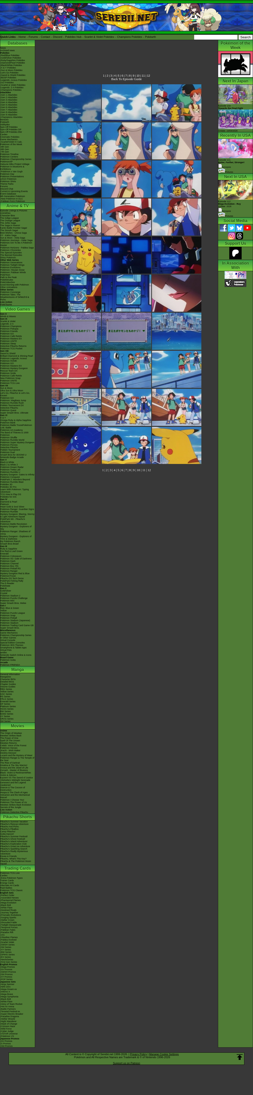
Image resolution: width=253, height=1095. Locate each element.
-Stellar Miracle (7, 1019)
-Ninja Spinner (7, 984)
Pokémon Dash (8, 561)
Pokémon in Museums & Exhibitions (12, 167)
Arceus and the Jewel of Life (14, 767)
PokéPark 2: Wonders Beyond (15, 479)
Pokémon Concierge (10, 292)
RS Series (5, 696)
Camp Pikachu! (7, 831)
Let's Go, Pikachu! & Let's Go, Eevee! (15, 394)
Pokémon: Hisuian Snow (12, 270)
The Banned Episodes (11, 255)
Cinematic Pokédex (10, 137)
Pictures (225, 172)
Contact (45, 36)
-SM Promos (6, 974)
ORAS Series (7, 719)
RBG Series (6, 689)
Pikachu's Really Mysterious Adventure (14, 852)
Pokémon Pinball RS (10, 568)
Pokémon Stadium (9, 623)
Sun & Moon (6, 388)
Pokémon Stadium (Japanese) (15, 620)
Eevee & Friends (8, 856)
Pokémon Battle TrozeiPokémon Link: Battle (16, 426)
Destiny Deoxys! (8, 753)
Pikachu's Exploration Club (13, 844)
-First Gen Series (8, 962)
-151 (2, 935)
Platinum (4, 504)
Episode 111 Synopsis (231, 163)
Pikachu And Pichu (9, 826)
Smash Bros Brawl (9, 544)
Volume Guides (7, 686)
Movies (17, 726)
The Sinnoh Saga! (9, 230)
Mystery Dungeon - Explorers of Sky (16, 527)
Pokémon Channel (9, 563)
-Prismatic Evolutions (10, 915)
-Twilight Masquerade (10, 925)
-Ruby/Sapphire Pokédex (12, 60)
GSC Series (6, 694)
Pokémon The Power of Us (13, 802)
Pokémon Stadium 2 (10, 595)
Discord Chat (6, 189)
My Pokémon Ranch (10, 541)
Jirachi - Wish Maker (10, 750)
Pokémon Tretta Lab (10, 469)
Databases (17, 43)
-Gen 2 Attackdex (8, 97)
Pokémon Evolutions (10, 267)
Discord (57, 36)
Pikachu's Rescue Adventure (14, 824)
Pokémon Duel (7, 452)
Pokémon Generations (11, 262)
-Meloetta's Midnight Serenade (15, 780)
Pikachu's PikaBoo (9, 829)
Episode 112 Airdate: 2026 (229, 204)
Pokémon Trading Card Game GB (17, 625)
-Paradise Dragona (9, 1016)
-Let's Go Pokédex (9, 72)
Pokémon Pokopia (9, 329)
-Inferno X (5, 991)
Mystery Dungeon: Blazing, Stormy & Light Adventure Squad (17, 515)
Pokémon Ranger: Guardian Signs (17, 509)
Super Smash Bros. (10, 628)
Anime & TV (17, 206)
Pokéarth (150, 36)
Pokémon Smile (8, 373)
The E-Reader (7, 583)
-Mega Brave (6, 994)
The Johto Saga (8, 223)
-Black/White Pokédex (11, 65)
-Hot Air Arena (7, 1006)
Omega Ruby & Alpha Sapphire (15, 420)
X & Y (3, 417)
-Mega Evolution (8, 902)
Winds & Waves (8, 316)
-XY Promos (6, 977)
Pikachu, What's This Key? (13, 858)
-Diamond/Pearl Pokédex (12, 63)
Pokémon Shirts (8, 181)
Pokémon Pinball (8, 618)
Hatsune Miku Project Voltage (14, 164)
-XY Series (5, 949)
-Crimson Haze (7, 1026)
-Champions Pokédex (10, 90)
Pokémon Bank (7, 422)
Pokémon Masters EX (11, 338)
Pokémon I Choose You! (12, 800)
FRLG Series (6, 699)
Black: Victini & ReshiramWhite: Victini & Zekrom (15, 773)
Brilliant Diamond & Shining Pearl (16, 356)
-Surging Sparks (8, 917)
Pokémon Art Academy (11, 430)
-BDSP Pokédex (8, 77)
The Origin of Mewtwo (11, 733)
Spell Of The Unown (10, 740)
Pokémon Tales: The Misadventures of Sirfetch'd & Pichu (14, 297)
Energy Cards (7, 883)
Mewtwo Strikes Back (10, 735)
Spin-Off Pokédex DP (10, 129)
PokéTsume (6, 304)
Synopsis (224, 211)
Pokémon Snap (8, 615)
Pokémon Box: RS (9, 566)
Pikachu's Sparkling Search (13, 849)
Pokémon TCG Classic (11, 890)
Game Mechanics (9, 139)
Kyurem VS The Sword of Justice (16, 777)
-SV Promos (6, 969)
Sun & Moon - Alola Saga (12, 238)
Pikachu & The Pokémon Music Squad (15, 862)
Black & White (7, 462)
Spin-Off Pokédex (9, 127)
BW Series (5, 711)
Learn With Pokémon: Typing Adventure (14, 490)
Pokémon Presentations (12, 176)
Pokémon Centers (9, 156)
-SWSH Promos (8, 972)
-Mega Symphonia (9, 996)
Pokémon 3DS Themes (11, 645)
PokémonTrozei (8, 576)
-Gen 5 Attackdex (8, 105)
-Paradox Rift (6, 932)
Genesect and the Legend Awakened (13, 783)
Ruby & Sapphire (8, 549)
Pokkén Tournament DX (12, 405)
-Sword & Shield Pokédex (12, 75)
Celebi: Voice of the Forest (13, 745)
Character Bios (7, 215)
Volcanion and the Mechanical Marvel (15, 796)
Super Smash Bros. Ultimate (14, 413)
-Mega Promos (7, 967)
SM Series (5, 721)
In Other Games (8, 637)
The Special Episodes (11, 252)
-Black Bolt (5, 905)
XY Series (5, 716)
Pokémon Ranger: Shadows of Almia (15, 532)
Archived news (7, 50)
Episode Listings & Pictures (13, 210)
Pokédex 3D (6, 484)
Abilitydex (5, 124)
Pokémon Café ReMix (11, 336)
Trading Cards (17, 868)
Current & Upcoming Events (14, 191)
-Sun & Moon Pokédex (11, 70)
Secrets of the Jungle (10, 807)
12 (148, 75)
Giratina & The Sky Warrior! (13, 765)
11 (143, 75)
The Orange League (10, 220)
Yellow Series (7, 691)
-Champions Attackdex (11, 117)
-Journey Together (9, 912)
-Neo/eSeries (6, 959)
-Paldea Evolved (8, 940)
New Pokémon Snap (10, 378)
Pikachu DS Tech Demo (12, 578)
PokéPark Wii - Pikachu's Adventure (12, 520)
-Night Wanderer (8, 1021)
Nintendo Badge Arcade (12, 457)
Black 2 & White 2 (9, 464)
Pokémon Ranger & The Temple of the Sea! (17, 759)
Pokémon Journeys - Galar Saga (16, 240)
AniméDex (5, 213)
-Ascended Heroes (9, 898)
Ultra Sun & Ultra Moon (11, 390)
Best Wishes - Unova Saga (13, 233)
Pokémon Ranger (9, 571)
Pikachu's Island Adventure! (13, 841)
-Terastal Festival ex (10, 1011)
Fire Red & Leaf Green (11, 551)
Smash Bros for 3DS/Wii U (13, 455)
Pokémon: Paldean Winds (13, 272)
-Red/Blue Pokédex (10, 55)
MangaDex (5, 677)
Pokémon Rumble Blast (11, 482)
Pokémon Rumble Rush (12, 403)
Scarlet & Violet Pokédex (99, 36)
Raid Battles (6, 888)
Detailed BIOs (7, 681)
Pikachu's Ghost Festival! (12, 839)
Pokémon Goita (8, 660)
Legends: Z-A (7, 324)
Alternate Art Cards (9, 885)
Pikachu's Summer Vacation (14, 821)
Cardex (3, 134)
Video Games (17, 309)
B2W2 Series (6, 714)
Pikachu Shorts (17, 817)
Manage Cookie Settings (164, 1054)
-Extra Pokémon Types (11, 878)
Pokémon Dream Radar (12, 467)
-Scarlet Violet (7, 942)
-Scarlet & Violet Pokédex (12, 85)
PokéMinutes (6, 280)
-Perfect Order (7, 895)
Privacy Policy (138, 1054)
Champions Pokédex (129, 36)
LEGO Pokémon (8, 179)
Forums (33, 36)
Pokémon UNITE (8, 341)
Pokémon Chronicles (10, 250)
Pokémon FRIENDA (10, 665)
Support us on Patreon (126, 1063)
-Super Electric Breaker (11, 1014)
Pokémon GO (7, 333)
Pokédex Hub (73, 36)
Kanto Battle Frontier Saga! (13, 228)
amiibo (3, 652)
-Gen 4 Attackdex (8, 102)
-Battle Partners (8, 1009)
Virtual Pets (6, 650)
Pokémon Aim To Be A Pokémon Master (16, 243)
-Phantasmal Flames (10, 900)
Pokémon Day (7, 174)
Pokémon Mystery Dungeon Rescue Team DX (14, 369)
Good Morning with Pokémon (14, 285)
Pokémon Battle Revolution (13, 524)
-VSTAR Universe (9, 1033)
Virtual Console (7, 640)
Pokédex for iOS (8, 497)
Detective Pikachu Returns (13, 346)
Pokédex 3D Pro (8, 487)
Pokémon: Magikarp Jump (13, 400)
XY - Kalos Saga (8, 235)
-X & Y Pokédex (8, 67)
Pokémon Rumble (9, 511)
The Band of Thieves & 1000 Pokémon (14, 433)
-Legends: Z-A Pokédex (11, 87)
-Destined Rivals (8, 910)
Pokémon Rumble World (12, 440)
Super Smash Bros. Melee (13, 603)
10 (138, 75)
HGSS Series (7, 709)
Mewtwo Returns (8, 743)
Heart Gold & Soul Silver (12, 506)
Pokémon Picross (9, 445)
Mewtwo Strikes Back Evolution (15, 805)
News (3, 48)
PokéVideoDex (7, 282)
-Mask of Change (8, 1024)
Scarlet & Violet (7, 321)
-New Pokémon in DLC (11, 198)
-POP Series (6, 979)
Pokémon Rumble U (10, 472)
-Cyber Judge (7, 1031)
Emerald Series (8, 701)
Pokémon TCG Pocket (11, 348)
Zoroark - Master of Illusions (14, 770)
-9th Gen (4, 147)
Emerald (4, 553)
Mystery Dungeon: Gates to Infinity (17, 474)
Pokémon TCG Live (10, 383)
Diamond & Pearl (8, 502)
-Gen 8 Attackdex (8, 112)
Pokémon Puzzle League (12, 613)
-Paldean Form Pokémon (12, 201)
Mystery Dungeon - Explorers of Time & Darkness (16, 537)
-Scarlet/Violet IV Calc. (11, 142)
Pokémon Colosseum (10, 556)
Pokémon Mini (7, 600)
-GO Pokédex (7, 82)
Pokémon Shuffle (8, 437)
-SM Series (5, 947)
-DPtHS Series (7, 954)
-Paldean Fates (7, 930)
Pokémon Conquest (10, 477)
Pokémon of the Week (11, 144)
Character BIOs (8, 679)
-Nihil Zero (5, 987)
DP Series (5, 704)
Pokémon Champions (10, 326)
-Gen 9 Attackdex (8, 114)
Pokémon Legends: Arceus (13, 358)
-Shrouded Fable (8, 922)
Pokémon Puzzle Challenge (14, 598)
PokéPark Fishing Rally (11, 581)
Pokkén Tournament (10, 450)
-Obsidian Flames (9, 937)
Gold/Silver (5, 591)
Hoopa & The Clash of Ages (14, 792)
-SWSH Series (7, 944)
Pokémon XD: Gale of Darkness (16, 558)
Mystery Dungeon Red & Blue (15, 573)
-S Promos (5, 1043)
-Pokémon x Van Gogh (11, 171)
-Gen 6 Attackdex (8, 107)
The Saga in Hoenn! (10, 225)
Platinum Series (8, 706)
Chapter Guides (8, 684)
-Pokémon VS (7, 1036)
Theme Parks (7, 184)
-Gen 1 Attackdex (8, 95)
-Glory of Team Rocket (11, 1004)
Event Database (8, 194)
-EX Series (5, 957)
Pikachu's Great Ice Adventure (15, 846)
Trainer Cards (7, 880)
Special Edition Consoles (12, 642)
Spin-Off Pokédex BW (11, 132)
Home (22, 36)
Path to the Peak (8, 277)
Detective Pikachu (9, 408)
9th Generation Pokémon (12, 196)
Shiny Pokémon (8, 257)
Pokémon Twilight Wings (12, 265)
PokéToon (5, 275)
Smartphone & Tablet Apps (13, 647)
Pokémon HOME (8, 361)
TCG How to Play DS (10, 494)
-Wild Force (6, 1029)
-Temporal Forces (9, 927)
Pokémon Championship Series (15, 159)
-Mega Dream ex (8, 989)
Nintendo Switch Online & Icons (15, 655)
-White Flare (6, 907)
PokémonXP (6, 161)
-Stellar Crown (7, 920)
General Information (10, 674)
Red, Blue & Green (9, 608)
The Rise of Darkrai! (10, 763)
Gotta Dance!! (7, 834)
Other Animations (8, 287)
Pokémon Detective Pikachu (14, 812)
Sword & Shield (8, 353)
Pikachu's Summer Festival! (14, 836)
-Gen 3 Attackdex (8, 100)
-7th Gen (4, 152)
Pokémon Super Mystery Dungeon (17, 442)
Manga (17, 669)
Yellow (3, 610)
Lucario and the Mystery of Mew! (16, 755)
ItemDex (4, 119)
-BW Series (6, 952)
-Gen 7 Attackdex (8, 110)
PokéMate (5, 586)
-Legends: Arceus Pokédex (13, 80)
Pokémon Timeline (9, 154)
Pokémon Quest (8, 410)
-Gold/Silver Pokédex (10, 58)
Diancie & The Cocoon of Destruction (12, 788)
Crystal (3, 593)
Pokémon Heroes (9, 748)
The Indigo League (9, 218)
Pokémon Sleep (8, 343)
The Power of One (9, 738)
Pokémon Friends (9, 331)
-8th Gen (4, 149)
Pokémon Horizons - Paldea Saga (17, 247)
